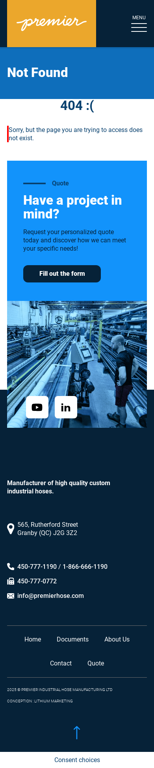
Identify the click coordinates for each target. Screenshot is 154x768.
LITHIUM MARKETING (53, 700)
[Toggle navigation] (133, 23)
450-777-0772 (37, 580)
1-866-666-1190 (85, 566)
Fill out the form (62, 273)
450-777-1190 (37, 566)
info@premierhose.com (50, 595)
